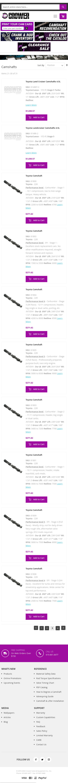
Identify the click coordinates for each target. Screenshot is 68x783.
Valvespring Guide (44, 699)
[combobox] (34, 7)
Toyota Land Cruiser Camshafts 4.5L (43, 81)
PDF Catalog (41, 690)
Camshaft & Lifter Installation (50, 703)
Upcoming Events (12, 685)
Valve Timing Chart (45, 685)
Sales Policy (41, 734)
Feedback (40, 729)
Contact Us (41, 747)
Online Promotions (12, 681)
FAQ (38, 724)
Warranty (40, 715)
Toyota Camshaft (34, 175)
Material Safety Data (45, 676)
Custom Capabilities (45, 720)
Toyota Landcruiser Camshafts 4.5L (43, 128)
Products (8, 676)
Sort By (41, 65)
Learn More (31, 105)
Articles (7, 720)
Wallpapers (9, 715)
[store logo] (15, 15)
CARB (38, 743)
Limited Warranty (44, 738)
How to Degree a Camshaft (48, 694)
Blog (6, 724)
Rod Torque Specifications (48, 681)
